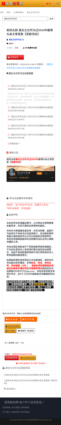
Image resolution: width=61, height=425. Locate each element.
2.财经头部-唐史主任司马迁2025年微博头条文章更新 (27, 375)
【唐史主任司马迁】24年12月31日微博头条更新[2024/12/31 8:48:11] (30, 87)
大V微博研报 (18, 12)
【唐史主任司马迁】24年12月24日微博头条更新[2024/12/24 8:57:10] (30, 127)
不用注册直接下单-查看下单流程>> (31, 363)
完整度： (10, 48)
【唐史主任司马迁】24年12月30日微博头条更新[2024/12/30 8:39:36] (30, 109)
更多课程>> (10, 389)
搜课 (51, 19)
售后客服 (16, 407)
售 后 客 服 (29, 319)
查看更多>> (14, 143)
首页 (2, 12)
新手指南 (25, 412)
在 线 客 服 (12, 319)
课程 (8, 12)
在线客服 (6, 407)
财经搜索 (25, 407)
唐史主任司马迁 (33, 12)
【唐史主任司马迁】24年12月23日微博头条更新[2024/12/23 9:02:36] (30, 136)
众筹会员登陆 (13, 326)
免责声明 (16, 412)
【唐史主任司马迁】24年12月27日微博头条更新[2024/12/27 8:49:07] (30, 118)
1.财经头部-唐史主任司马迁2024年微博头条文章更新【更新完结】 (30, 381)
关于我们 (6, 412)
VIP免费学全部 (31, 48)
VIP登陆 (10, 331)
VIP (48, 4)
